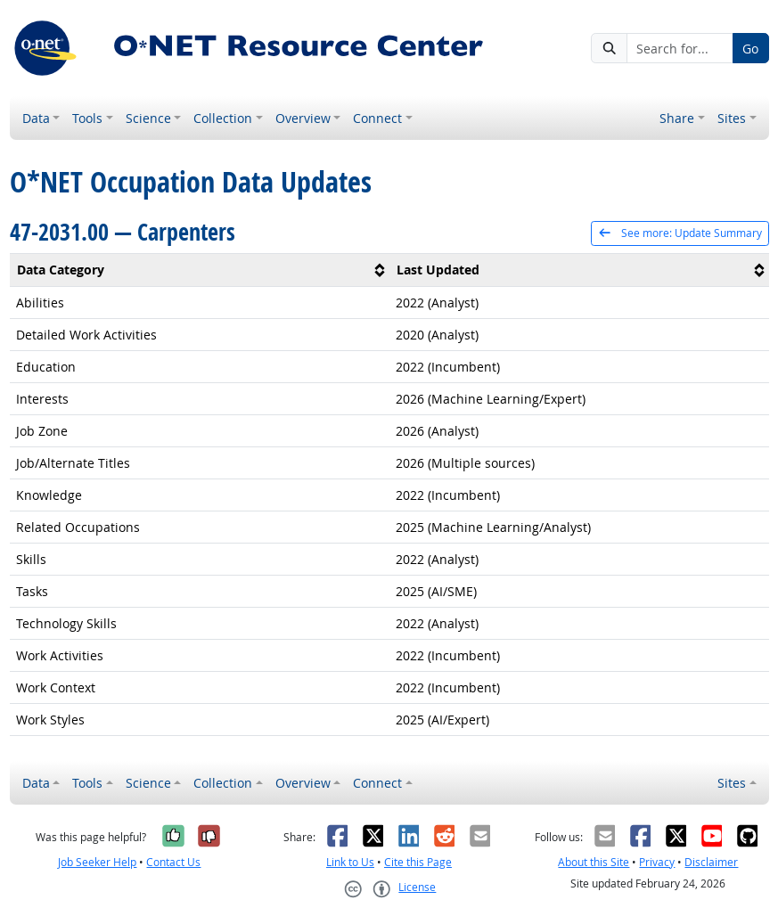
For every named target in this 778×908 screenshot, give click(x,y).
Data (36, 118)
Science (148, 118)
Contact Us (173, 862)
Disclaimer (711, 862)
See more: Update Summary (679, 233)
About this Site (593, 862)
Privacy (657, 862)
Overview (303, 118)
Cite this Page (418, 862)
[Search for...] (679, 48)
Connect (377, 118)
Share (676, 118)
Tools (87, 118)
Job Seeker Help (97, 862)
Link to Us (350, 862)
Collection (222, 118)
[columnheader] (199, 269)
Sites (731, 118)
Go (750, 48)
